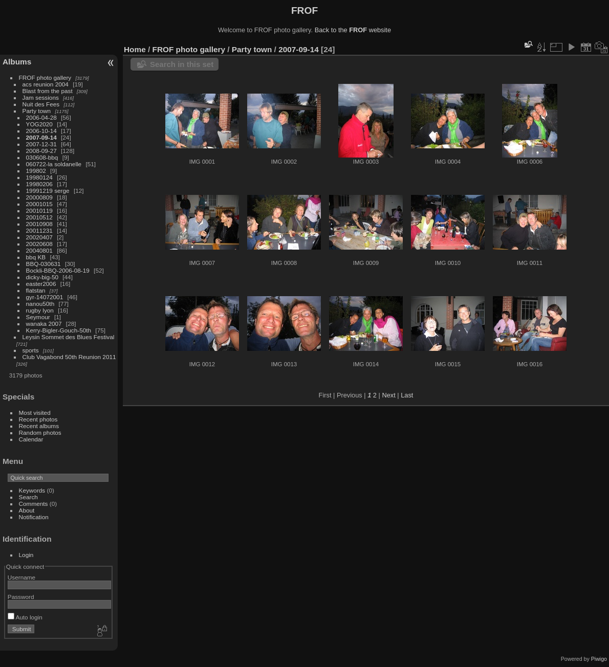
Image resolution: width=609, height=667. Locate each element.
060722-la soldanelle (54, 164)
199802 (36, 170)
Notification (34, 517)
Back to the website (353, 30)
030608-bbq (42, 157)
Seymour (38, 317)
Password (21, 596)
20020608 (39, 243)
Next (388, 395)
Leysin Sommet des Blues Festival (69, 337)
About (27, 510)
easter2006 (41, 283)
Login (26, 554)
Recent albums (39, 426)
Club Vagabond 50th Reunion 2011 (69, 356)
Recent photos (38, 419)
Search (28, 497)
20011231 (39, 230)
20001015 (39, 204)
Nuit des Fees (41, 104)
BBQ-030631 (43, 263)
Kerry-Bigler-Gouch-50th (59, 330)
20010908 (39, 223)
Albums (17, 61)
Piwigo (599, 659)
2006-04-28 (41, 117)
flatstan (36, 290)
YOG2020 (39, 124)
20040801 (39, 250)
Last (407, 395)
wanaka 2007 (44, 323)
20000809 (39, 197)
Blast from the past (48, 90)
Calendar (31, 439)
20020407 (39, 237)
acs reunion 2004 (46, 84)
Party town (37, 110)
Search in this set (181, 64)
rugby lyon (40, 310)
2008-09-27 (41, 150)
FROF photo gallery (45, 77)
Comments (33, 503)
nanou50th (40, 303)
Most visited (35, 412)
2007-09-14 (41, 137)
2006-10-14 (41, 130)
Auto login (25, 617)
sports (31, 350)
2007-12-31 (41, 144)
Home (135, 49)
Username (21, 577)
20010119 (39, 210)
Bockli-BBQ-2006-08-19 (58, 270)
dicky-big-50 (42, 277)
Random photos (40, 432)
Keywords (32, 490)
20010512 (39, 217)
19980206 (39, 184)
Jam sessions (41, 97)
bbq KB (36, 257)
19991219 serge (48, 190)
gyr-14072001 (44, 297)
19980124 (39, 177)
